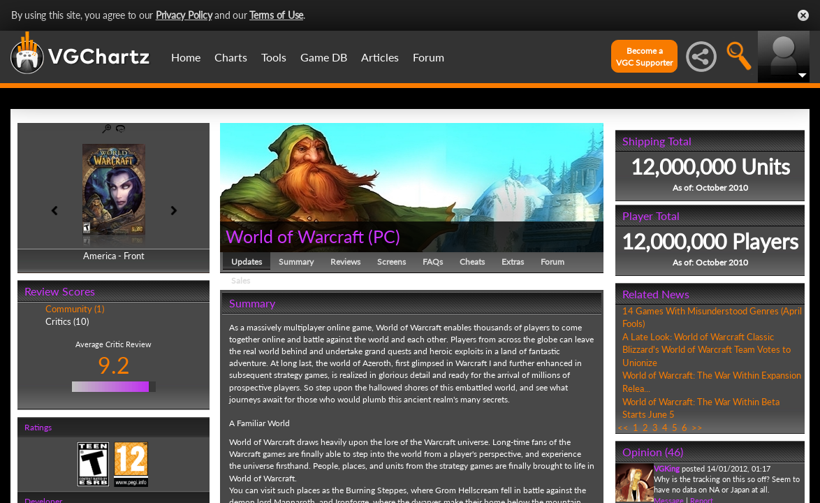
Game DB (323, 57)
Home (185, 57)
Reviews (345, 261)
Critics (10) (67, 321)
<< (623, 427)
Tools (273, 57)
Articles (380, 57)
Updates (246, 261)
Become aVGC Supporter (644, 56)
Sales (240, 280)
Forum (428, 57)
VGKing (667, 468)
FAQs (433, 261)
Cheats (472, 261)
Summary (296, 261)
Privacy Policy (184, 15)
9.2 (114, 365)
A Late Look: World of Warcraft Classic (698, 336)
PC (384, 236)
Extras (512, 261)
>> (697, 427)
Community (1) (74, 308)
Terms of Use (276, 15)
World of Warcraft (295, 236)
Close (803, 15)
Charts (230, 57)
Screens (391, 261)
